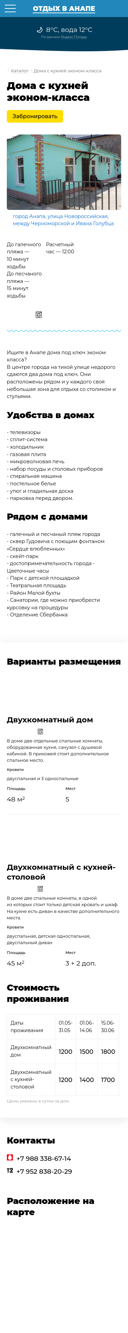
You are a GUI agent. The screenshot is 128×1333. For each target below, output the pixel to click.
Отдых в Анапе (64, 8)
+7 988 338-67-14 (43, 1158)
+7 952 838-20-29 (44, 1171)
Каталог (20, 70)
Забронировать (35, 116)
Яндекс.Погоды (74, 37)
